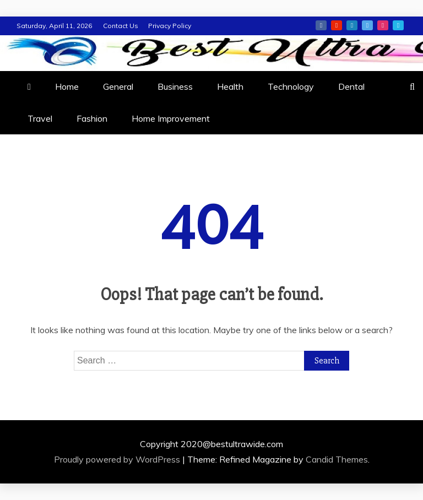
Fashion (92, 118)
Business (175, 86)
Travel (40, 118)
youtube (336, 25)
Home (67, 86)
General (118, 86)
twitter (367, 25)
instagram (382, 25)
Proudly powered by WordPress (118, 459)
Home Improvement (171, 118)
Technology (291, 86)
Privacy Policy (169, 25)
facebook (321, 25)
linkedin (351, 25)
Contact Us (120, 25)
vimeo (398, 25)
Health (230, 86)
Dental (351, 86)
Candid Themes (337, 459)
